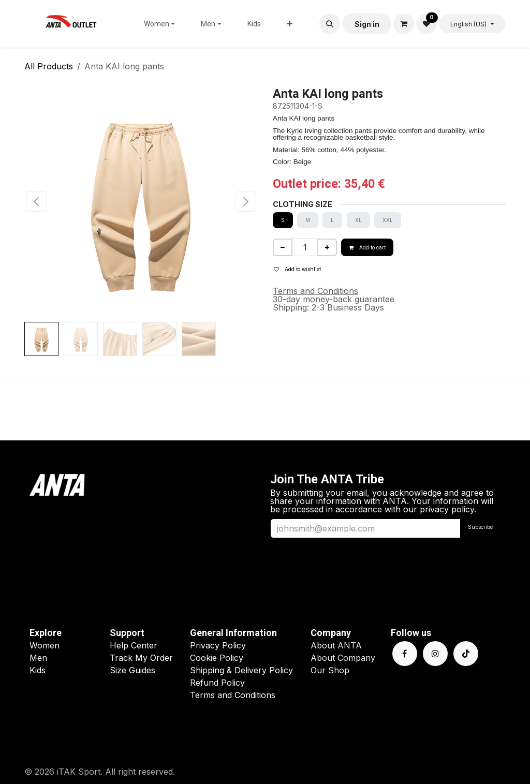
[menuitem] (159, 24)
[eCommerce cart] (403, 23)
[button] (329, 23)
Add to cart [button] (367, 247)
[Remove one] (282, 247)
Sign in (367, 24)
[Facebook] (404, 653)
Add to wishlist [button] (297, 269)
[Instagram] (435, 653)
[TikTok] (465, 653)
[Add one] (327, 247)
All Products (48, 66)
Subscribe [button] (480, 527)
